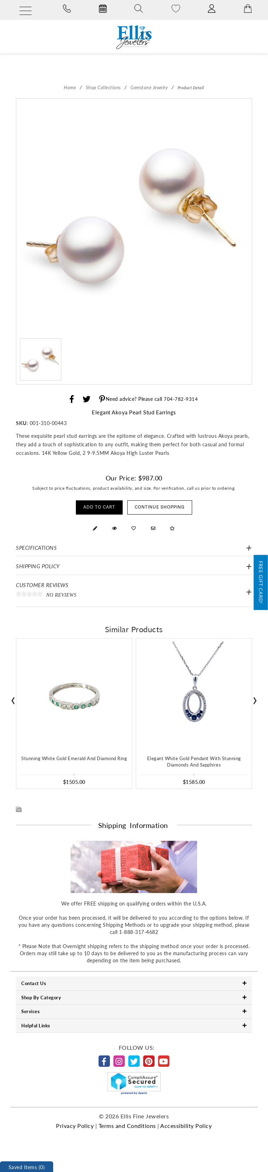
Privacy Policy (75, 1125)
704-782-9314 (181, 399)
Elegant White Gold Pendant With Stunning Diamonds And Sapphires (194, 761)
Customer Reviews (134, 592)
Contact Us (134, 983)
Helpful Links (134, 1025)
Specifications (36, 548)
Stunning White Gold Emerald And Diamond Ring (74, 758)
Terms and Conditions (127, 1125)
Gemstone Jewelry (149, 87)
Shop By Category (134, 997)
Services (134, 1011)
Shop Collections (103, 87)
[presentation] (13, 698)
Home (70, 87)
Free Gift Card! (261, 582)
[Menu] (25, 11)
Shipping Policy (38, 566)
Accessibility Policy (186, 1125)
